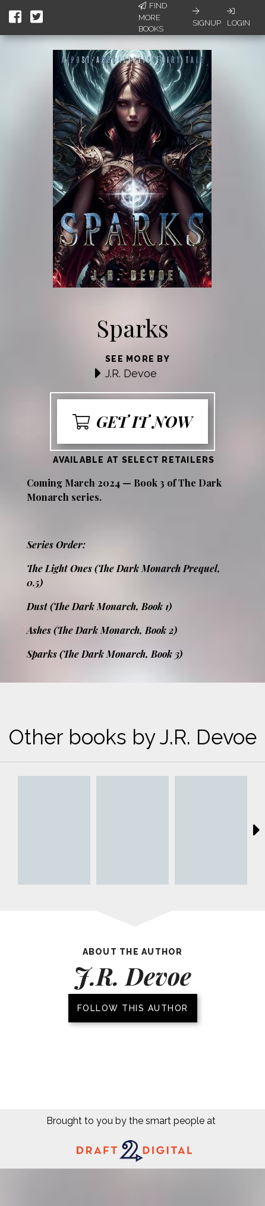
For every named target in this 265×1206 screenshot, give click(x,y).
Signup (207, 17)
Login (238, 17)
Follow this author (132, 1008)
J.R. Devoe (131, 373)
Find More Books (152, 17)
